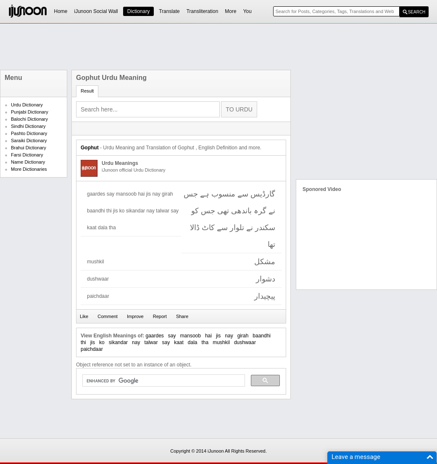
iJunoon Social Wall (96, 11)
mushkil (221, 342)
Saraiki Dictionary (29, 140)
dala (192, 342)
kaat (179, 342)
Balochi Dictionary (29, 119)
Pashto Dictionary (29, 133)
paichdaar (92, 349)
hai (208, 336)
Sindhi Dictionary (28, 126)
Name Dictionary (28, 161)
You (247, 11)
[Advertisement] (218, 47)
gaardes (154, 336)
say (172, 336)
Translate (169, 11)
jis (218, 336)
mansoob (190, 336)
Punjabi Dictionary (29, 111)
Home (61, 11)
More (230, 11)
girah (243, 336)
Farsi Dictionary (27, 154)
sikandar (118, 342)
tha (205, 342)
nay (229, 336)
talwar (151, 342)
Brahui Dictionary (28, 147)
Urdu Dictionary (27, 104)
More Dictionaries (29, 169)
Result (87, 90)
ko (102, 342)
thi (83, 342)
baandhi (262, 336)
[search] (163, 380)
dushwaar (245, 342)
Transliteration (202, 11)
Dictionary (138, 11)
